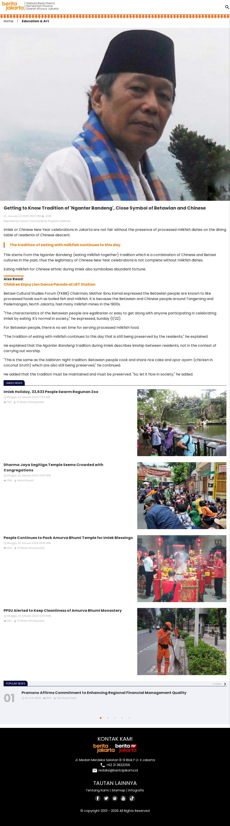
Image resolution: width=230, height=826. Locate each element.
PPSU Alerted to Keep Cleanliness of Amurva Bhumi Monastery (63, 610)
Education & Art (35, 21)
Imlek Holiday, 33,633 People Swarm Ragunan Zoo (51, 391)
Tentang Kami (97, 790)
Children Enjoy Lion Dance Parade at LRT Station (49, 284)
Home (8, 21)
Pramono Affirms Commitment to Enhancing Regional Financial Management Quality (104, 692)
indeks (217, 684)
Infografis (136, 790)
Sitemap (118, 790)
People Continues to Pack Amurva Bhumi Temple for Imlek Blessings (68, 537)
